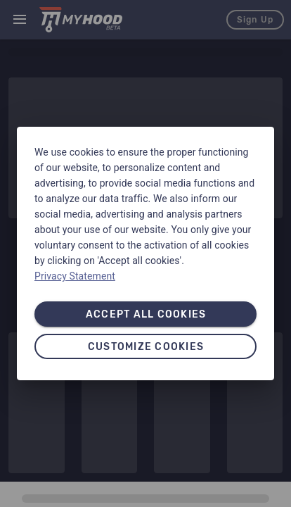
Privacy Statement (74, 276)
